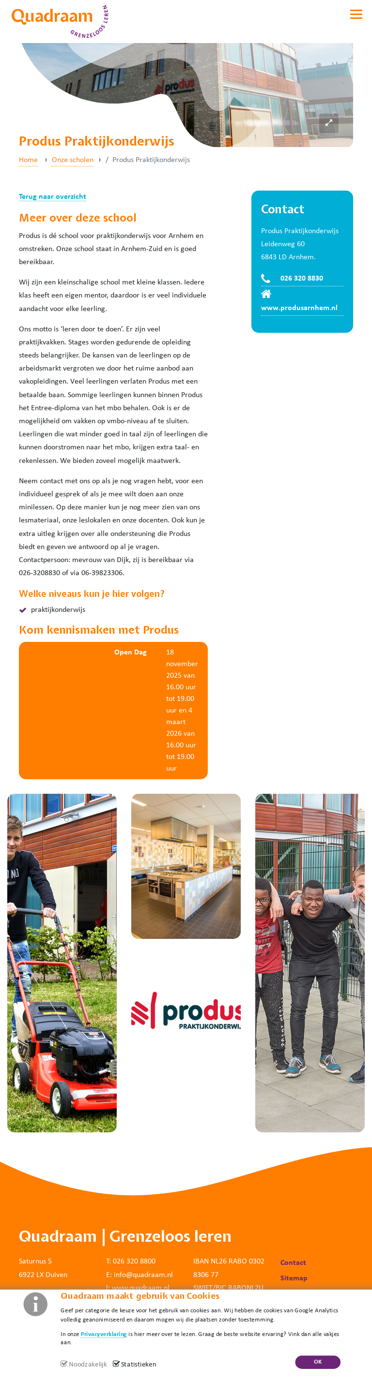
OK (318, 1362)
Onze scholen (72, 160)
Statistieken (138, 1365)
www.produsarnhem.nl (299, 308)
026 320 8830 (301, 278)
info (120, 1275)
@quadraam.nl (149, 1275)
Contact (293, 1263)
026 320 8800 (134, 1261)
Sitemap (294, 1278)
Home (28, 160)
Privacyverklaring (104, 1334)
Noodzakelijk (88, 1365)
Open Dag (130, 652)
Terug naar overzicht (52, 197)
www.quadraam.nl (141, 1288)
